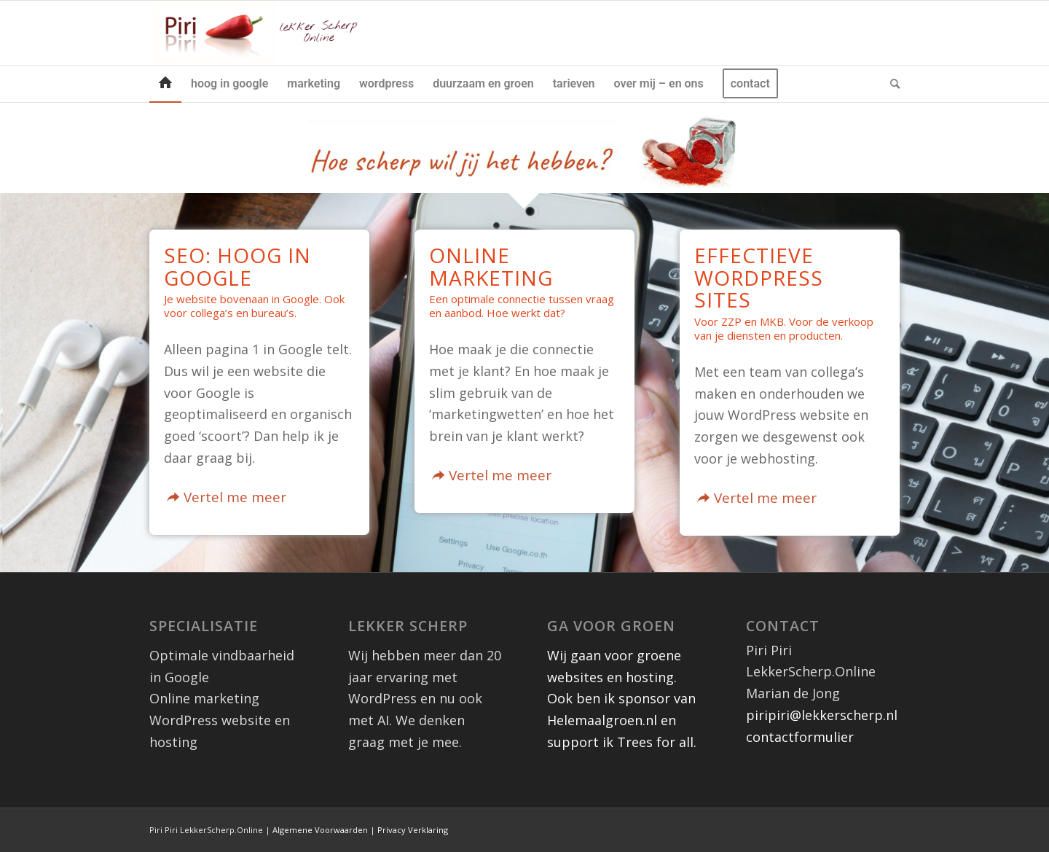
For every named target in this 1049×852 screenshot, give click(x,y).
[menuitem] (165, 84)
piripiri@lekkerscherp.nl (821, 715)
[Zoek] (890, 84)
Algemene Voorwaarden (320, 829)
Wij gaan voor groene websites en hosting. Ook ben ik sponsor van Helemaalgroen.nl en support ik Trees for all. (621, 698)
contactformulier (800, 737)
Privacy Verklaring (412, 829)
